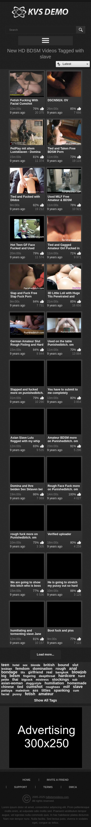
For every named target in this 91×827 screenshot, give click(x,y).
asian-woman (12, 683)
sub (74, 679)
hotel (15, 665)
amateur (46, 694)
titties (45, 690)
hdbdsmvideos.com (57, 797)
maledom (22, 690)
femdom (22, 668)
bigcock (27, 679)
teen (5, 665)
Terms (48, 787)
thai (15, 679)
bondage (9, 672)
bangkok (62, 672)
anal (73, 668)
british (49, 665)
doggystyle (33, 683)
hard (81, 676)
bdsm (14, 676)
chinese (7, 687)
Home (27, 779)
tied (20, 687)
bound (63, 665)
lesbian (6, 669)
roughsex (53, 687)
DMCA (73, 787)
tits (23, 672)
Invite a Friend (58, 779)
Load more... (45, 654)
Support (20, 787)
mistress (42, 679)
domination (42, 668)
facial (5, 694)
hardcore (66, 676)
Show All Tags (45, 700)
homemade (76, 683)
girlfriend (35, 672)
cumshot (34, 687)
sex (25, 665)
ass (35, 690)
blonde (35, 665)
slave (78, 687)
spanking (62, 690)
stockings (60, 679)
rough (61, 668)
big (3, 676)
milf (66, 687)
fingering (29, 676)
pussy (17, 694)
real (49, 672)
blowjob (79, 672)
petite (5, 679)
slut (75, 665)
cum (76, 690)
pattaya (6, 690)
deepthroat (47, 676)
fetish (30, 694)
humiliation (54, 683)
